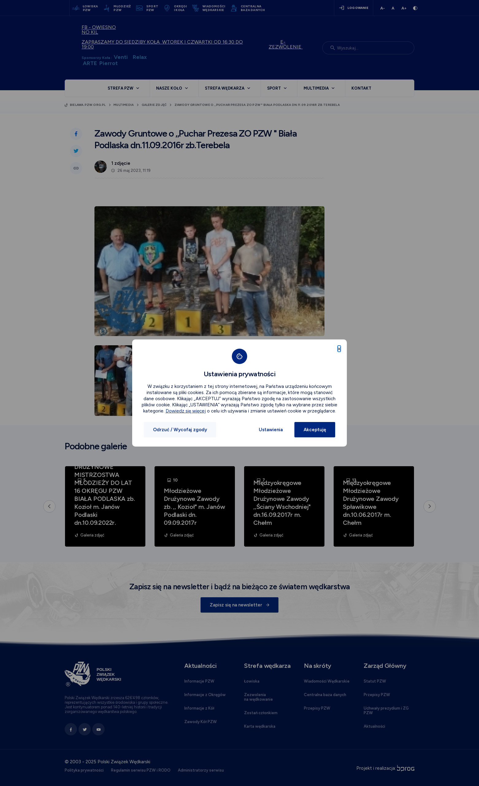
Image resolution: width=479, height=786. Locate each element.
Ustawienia (271, 429)
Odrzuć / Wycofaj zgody (180, 429)
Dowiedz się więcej (186, 411)
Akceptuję (315, 429)
